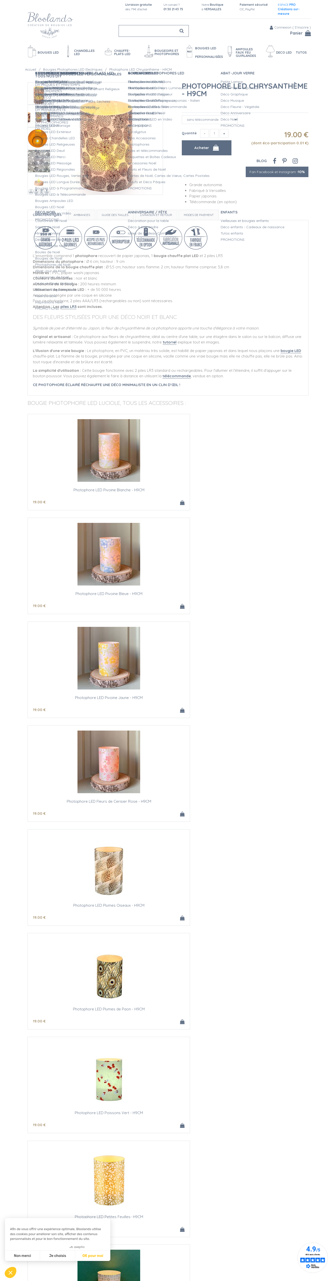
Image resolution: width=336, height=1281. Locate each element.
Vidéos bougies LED (170, 1265)
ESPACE (289, 9)
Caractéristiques (47, 213)
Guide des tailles (115, 213)
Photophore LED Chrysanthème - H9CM (245, 87)
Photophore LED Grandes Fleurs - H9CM (74, 1014)
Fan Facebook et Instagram (277, 170)
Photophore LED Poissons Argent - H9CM (168, 804)
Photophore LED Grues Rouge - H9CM (262, 804)
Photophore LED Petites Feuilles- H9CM (168, 699)
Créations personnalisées (175, 1249)
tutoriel (170, 340)
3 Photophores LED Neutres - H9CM (168, 1120)
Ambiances (81, 213)
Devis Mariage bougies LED (176, 1255)
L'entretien (163, 1260)
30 (134, 1131)
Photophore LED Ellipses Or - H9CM (74, 804)
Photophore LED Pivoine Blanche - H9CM (74, 488)
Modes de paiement (199, 213)
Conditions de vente (106, 1265)
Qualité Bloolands (169, 1234)
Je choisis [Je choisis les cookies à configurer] (57, 1256)
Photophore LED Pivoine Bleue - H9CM (168, 488)
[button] (11, 1272)
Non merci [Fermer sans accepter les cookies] (22, 1256)
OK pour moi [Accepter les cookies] (92, 1256)
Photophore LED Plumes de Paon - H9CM (262, 594)
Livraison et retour (156, 213)
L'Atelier (160, 1244)
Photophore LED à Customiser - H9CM (74, 1120)
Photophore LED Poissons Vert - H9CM (74, 699)
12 (39, 1131)
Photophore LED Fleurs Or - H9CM (262, 1014)
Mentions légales (103, 1270)
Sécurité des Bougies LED (175, 1239)
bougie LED (291, 348)
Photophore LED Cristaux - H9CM (168, 909)
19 (39, 500)
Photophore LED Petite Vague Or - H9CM (168, 1014)
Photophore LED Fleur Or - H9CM (262, 699)
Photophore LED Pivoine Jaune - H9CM (262, 488)
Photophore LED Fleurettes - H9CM (74, 909)
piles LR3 (68, 304)
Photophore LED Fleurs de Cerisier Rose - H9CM (74, 595)
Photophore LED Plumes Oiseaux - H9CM (168, 594)
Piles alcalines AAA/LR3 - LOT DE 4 (262, 1120)
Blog (262, 158)
